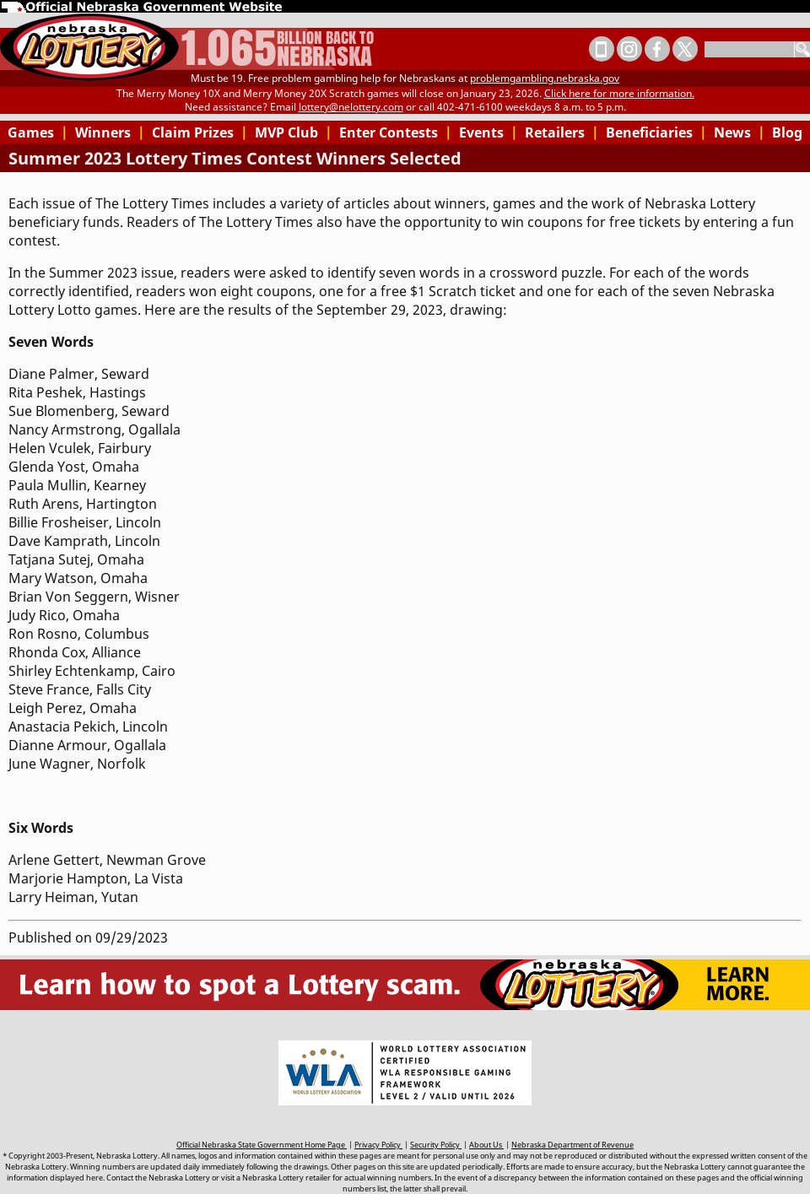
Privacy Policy (378, 1144)
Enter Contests (395, 132)
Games (38, 132)
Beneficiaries (656, 132)
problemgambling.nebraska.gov (544, 78)
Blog (787, 132)
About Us (486, 1144)
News (739, 132)
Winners (110, 132)
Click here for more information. (619, 93)
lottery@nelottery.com (351, 107)
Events (488, 132)
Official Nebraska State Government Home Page (261, 1144)
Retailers (562, 132)
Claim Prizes (200, 132)
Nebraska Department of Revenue (572, 1144)
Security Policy (436, 1144)
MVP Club (293, 132)
